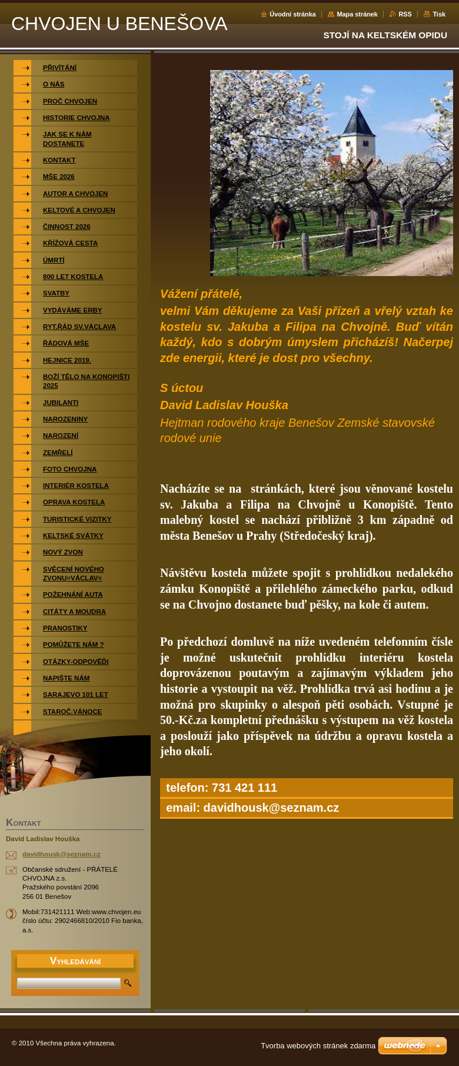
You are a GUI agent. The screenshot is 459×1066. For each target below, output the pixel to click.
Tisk (439, 14)
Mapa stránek (357, 14)
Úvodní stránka (293, 14)
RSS (404, 14)
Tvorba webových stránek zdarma (318, 1045)
